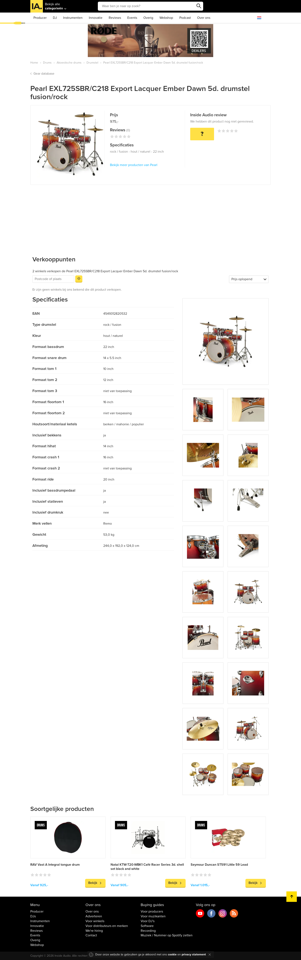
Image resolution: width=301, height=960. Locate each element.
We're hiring (94, 931)
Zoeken (199, 6)
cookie (172, 954)
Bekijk (92, 883)
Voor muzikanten (153, 916)
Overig (148, 18)
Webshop (166, 18)
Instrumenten (73, 18)
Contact (91, 935)
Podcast (185, 18)
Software (147, 926)
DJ (55, 18)
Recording (148, 931)
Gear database (43, 74)
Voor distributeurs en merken (106, 926)
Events (132, 18)
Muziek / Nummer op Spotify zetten (167, 935)
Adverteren (93, 916)
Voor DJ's (147, 921)
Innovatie (95, 18)
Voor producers (152, 911)
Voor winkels (94, 921)
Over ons (203, 18)
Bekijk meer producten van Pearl (133, 165)
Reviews (115, 18)
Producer (40, 18)
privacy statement (194, 954)
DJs (33, 916)
